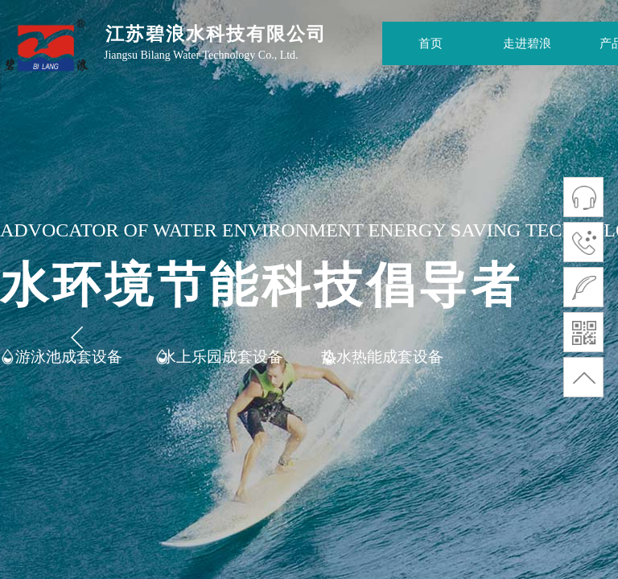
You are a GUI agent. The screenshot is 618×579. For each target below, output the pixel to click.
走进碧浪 (527, 43)
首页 (430, 43)
